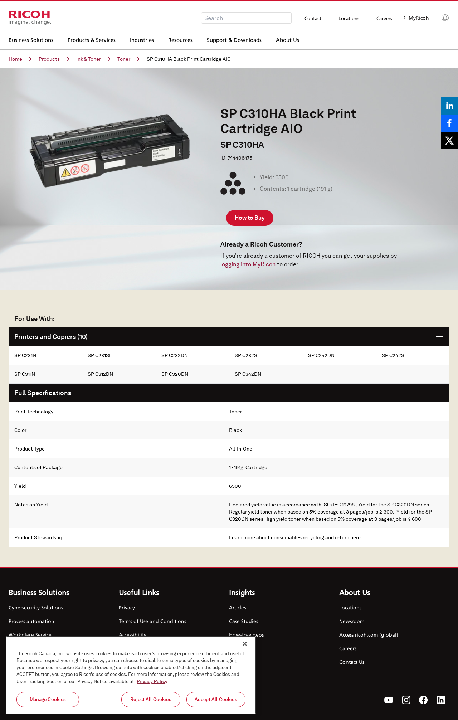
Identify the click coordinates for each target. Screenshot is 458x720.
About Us (287, 39)
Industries (142, 39)
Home (20, 59)
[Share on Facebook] (449, 123)
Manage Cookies (48, 699)
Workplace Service (30, 635)
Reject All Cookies (150, 699)
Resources (180, 39)
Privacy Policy (152, 682)
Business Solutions (31, 39)
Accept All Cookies (216, 699)
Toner (128, 59)
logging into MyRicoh (248, 264)
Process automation (31, 621)
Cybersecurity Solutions (36, 607)
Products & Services (92, 39)
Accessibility (132, 635)
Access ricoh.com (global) (368, 635)
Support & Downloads (234, 39)
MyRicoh (416, 18)
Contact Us (351, 662)
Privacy (127, 607)
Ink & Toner (93, 59)
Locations (348, 18)
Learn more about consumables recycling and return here (295, 537)
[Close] (245, 644)
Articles (237, 607)
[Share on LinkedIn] (449, 106)
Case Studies (243, 621)
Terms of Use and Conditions (152, 621)
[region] (131, 675)
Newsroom (351, 621)
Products (54, 59)
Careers (384, 18)
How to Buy (250, 217)
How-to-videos (246, 635)
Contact (312, 18)
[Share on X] (449, 140)
